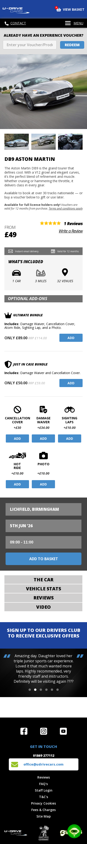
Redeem (72, 44)
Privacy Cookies (43, 803)
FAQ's (43, 784)
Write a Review (71, 231)
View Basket (70, 9)
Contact (15, 23)
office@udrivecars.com (43, 764)
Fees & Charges (43, 810)
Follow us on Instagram (43, 731)
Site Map (43, 816)
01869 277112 (43, 755)
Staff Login (43, 790)
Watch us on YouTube (63, 731)
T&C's (43, 797)
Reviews (43, 777)
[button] (30, 690)
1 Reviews (73, 223)
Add (71, 338)
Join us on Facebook (23, 731)
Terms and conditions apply (66, 208)
